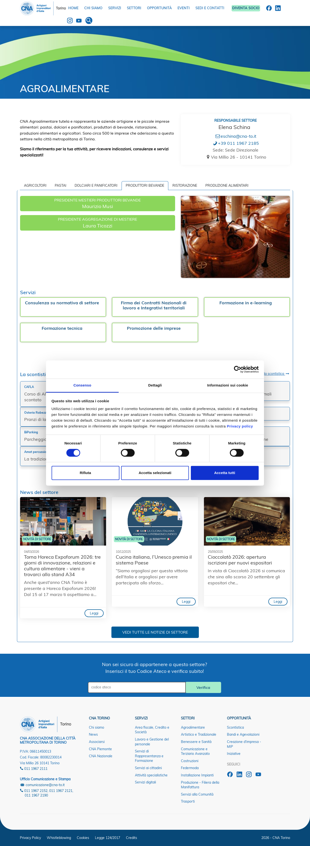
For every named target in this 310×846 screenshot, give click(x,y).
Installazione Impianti (197, 775)
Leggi (94, 613)
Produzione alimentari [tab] (226, 185)
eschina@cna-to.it (235, 136)
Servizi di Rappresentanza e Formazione (149, 756)
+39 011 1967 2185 (235, 143)
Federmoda (190, 768)
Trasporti (188, 801)
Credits (131, 838)
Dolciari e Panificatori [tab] (96, 185)
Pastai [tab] (60, 185)
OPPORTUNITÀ (159, 8)
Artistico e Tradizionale (198, 734)
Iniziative (233, 753)
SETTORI (134, 8)
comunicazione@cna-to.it (42, 785)
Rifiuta (85, 473)
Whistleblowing (59, 838)
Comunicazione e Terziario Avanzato (195, 751)
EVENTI (184, 8)
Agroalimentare (193, 727)
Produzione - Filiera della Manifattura (200, 785)
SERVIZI (114, 8)
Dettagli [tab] (155, 385)
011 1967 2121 (60, 791)
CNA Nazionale (100, 756)
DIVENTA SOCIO (245, 8)
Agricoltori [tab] (35, 185)
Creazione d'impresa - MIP (244, 744)
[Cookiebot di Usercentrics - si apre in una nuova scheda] (237, 369)
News (93, 734)
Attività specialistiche (151, 775)
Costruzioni (189, 761)
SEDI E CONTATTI (209, 8)
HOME (73, 8)
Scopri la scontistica (271, 373)
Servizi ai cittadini (148, 768)
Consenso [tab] (82, 385)
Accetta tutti (224, 473)
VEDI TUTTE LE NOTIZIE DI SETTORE (155, 632)
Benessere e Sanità (196, 742)
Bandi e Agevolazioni (243, 734)
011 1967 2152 (33, 791)
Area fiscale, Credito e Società (152, 729)
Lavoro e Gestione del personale (152, 741)
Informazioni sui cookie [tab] (227, 385)
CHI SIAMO (93, 8)
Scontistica (235, 727)
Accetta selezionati (155, 473)
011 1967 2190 (36, 795)
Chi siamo (96, 727)
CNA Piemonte (100, 749)
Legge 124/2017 (107, 838)
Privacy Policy (30, 838)
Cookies (83, 838)
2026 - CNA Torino (275, 838)
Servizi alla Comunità (197, 794)
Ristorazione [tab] (184, 185)
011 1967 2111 (33, 768)
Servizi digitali (145, 782)
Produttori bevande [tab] (145, 185)
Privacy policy (240, 426)
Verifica (203, 687)
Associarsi (97, 742)
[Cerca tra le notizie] (137, 687)
